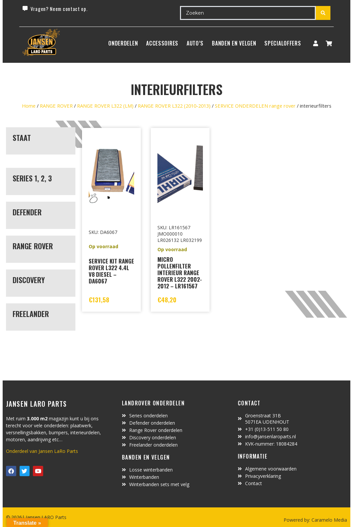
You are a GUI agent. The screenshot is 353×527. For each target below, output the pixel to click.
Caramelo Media (328, 520)
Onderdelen (123, 43)
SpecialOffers (282, 43)
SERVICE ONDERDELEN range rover (255, 105)
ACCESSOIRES (162, 43)
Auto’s (195, 43)
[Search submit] (323, 13)
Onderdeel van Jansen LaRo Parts (42, 451)
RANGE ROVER (56, 105)
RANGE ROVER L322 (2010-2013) (174, 105)
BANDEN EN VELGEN (234, 43)
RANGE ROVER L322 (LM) (105, 105)
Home (29, 105)
